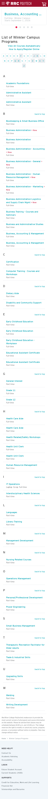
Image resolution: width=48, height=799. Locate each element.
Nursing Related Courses (18, 559)
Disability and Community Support (23, 302)
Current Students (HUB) (12, 772)
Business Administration (18, 129)
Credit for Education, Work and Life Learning (20, 782)
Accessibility (7, 759)
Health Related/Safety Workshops (23, 436)
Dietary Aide (12, 293)
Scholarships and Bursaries (13, 789)
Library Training (14, 521)
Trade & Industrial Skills (18, 657)
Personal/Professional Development (24, 597)
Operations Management (18, 578)
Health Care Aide (14, 418)
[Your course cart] (44, 3)
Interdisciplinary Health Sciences (23, 493)
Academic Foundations (17, 83)
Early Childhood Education (19, 321)
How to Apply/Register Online (24, 48)
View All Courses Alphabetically (24, 45)
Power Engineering (15, 606)
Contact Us (6, 752)
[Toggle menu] (16, 3)
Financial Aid (7, 785)
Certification (12, 261)
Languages (11, 512)
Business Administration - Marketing (24, 186)
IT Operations (13, 483)
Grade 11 (10, 390)
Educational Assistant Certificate (23, 352)
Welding (10, 695)
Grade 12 (10, 399)
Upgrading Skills (14, 675)
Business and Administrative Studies (24, 223)
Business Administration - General (23, 161)
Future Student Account (12, 769)
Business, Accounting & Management (25, 233)
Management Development (19, 540)
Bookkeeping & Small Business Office (25, 120)
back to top (40, 113)
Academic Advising (10, 756)
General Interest (14, 380)
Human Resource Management (21, 464)
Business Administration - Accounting (25, 148)
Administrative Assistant (18, 92)
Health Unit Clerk (15, 446)
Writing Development (17, 704)
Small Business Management (20, 625)
